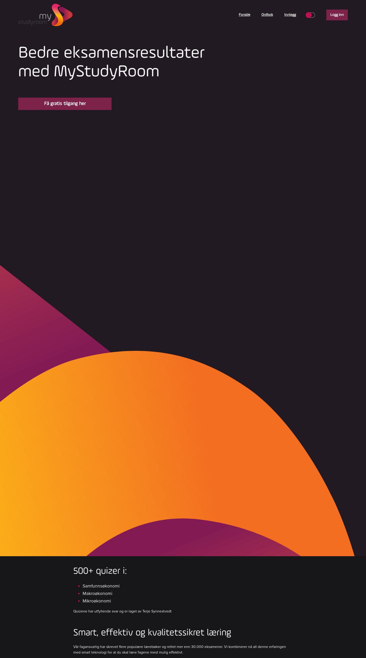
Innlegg (290, 15)
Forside (244, 15)
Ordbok (267, 15)
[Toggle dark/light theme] (311, 15)
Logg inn (337, 15)
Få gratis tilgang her (65, 103)
